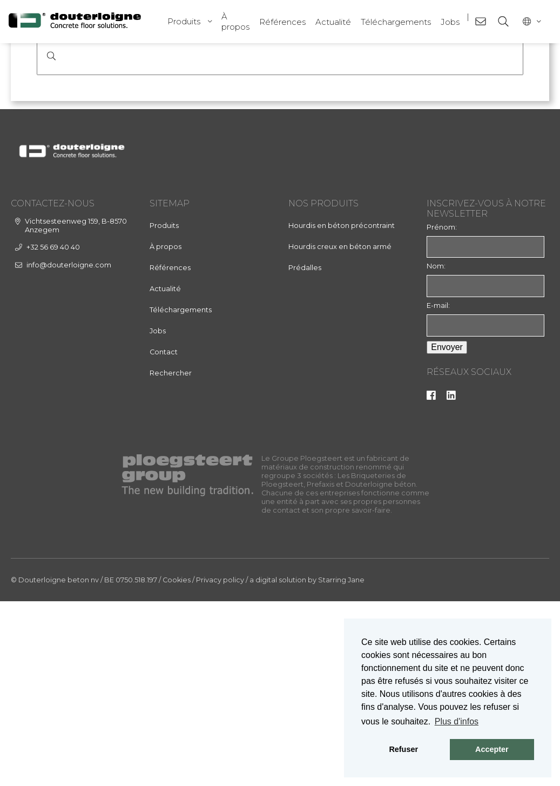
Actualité (333, 22)
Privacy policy (220, 765)
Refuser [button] (403, 749)
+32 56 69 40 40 (53, 431)
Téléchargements (396, 22)
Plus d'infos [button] (456, 721)
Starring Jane (341, 765)
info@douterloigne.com (68, 449)
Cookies (177, 765)
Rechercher (171, 557)
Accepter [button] (492, 749)
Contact (164, 536)
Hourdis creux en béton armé (340, 431)
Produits (183, 21)
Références (282, 22)
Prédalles (304, 452)
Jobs (450, 22)
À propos (235, 21)
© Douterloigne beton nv (55, 765)
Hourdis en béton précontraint (341, 410)
